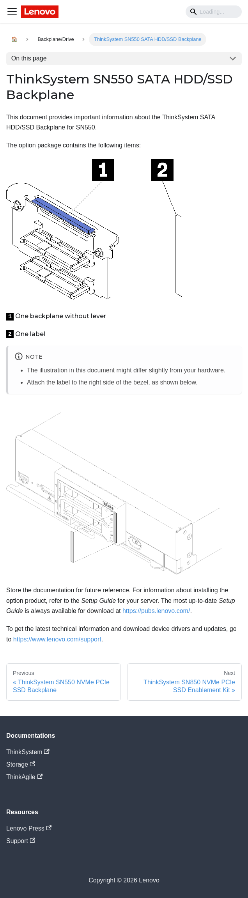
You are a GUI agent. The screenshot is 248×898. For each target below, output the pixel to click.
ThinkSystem (28, 752)
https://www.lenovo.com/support (57, 639)
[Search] (214, 11)
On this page (29, 58)
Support (20, 841)
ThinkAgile (24, 777)
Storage (20, 764)
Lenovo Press (28, 828)
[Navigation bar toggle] (12, 12)
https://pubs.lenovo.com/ (156, 611)
